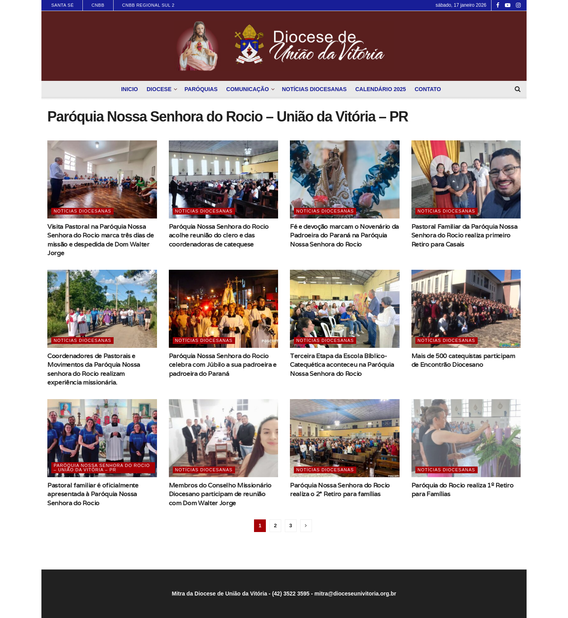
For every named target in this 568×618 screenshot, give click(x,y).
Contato (428, 89)
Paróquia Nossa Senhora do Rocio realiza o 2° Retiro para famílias (340, 489)
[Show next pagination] (306, 525)
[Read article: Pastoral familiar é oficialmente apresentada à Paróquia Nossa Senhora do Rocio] (102, 438)
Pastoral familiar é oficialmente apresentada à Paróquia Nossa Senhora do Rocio (92, 494)
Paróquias (201, 89)
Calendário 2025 (380, 89)
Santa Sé (62, 5)
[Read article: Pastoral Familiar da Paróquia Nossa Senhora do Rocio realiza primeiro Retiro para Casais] (466, 179)
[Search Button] (518, 89)
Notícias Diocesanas (314, 89)
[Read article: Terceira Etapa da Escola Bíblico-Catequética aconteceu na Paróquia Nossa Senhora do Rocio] (345, 309)
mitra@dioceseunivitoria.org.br (355, 593)
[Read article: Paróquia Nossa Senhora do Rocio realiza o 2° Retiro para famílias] (345, 438)
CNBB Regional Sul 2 (148, 5)
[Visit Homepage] (284, 46)
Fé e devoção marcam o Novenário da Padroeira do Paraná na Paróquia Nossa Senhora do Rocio (344, 235)
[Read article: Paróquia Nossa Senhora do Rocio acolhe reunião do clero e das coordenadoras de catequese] (223, 179)
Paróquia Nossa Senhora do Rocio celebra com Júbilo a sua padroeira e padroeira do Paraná (223, 365)
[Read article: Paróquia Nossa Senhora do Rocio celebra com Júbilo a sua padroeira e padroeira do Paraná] (223, 309)
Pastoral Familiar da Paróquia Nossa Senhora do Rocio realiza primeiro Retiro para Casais (464, 235)
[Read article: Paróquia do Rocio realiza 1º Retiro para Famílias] (466, 438)
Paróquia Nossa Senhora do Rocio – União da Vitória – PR (102, 467)
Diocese (159, 89)
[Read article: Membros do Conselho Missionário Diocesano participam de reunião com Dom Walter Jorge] (223, 438)
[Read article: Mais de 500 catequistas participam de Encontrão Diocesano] (466, 309)
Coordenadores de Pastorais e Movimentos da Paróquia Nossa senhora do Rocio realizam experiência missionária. (93, 369)
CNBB (98, 5)
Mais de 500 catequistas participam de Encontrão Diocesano (463, 360)
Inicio (129, 89)
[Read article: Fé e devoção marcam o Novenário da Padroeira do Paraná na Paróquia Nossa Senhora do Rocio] (345, 179)
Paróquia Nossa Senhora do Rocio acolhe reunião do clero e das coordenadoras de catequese (219, 235)
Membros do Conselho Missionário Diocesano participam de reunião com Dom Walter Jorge (220, 494)
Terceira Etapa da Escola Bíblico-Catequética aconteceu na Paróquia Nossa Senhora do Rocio (342, 365)
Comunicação (247, 89)
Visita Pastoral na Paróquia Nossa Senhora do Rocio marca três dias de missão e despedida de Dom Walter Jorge (100, 239)
